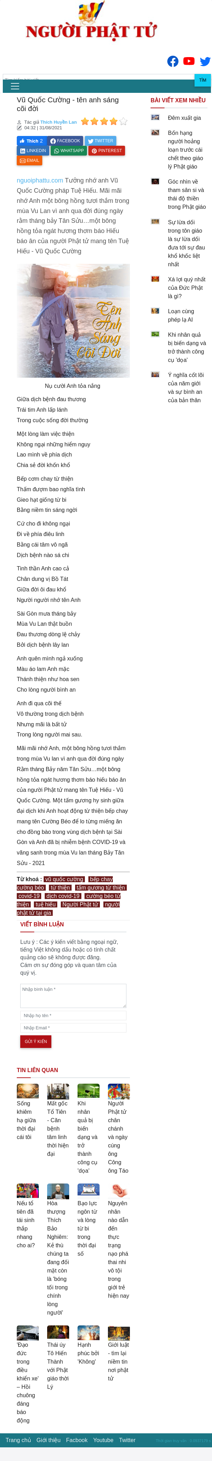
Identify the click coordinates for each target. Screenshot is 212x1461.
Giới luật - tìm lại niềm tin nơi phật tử (118, 1361)
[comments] (73, 996)
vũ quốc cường (64, 879)
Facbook (76, 1440)
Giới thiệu (49, 1440)
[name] (73, 1015)
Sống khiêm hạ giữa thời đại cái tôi (26, 1120)
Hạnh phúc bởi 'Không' (88, 1353)
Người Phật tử (80, 904)
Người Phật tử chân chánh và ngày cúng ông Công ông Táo (118, 1137)
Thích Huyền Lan (58, 122)
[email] (73, 1028)
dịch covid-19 (63, 896)
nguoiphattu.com (40, 180)
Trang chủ (18, 1440)
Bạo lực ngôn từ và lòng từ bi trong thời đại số (87, 1228)
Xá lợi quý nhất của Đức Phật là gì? (186, 287)
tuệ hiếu (46, 904)
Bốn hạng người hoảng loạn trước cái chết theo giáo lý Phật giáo (185, 150)
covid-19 (29, 896)
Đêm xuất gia (184, 118)
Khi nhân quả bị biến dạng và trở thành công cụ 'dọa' (87, 1137)
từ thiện (60, 888)
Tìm (202, 80)
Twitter (127, 1440)
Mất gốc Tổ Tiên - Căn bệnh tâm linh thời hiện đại (58, 1128)
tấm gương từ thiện (101, 888)
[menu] (15, 86)
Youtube (103, 1440)
